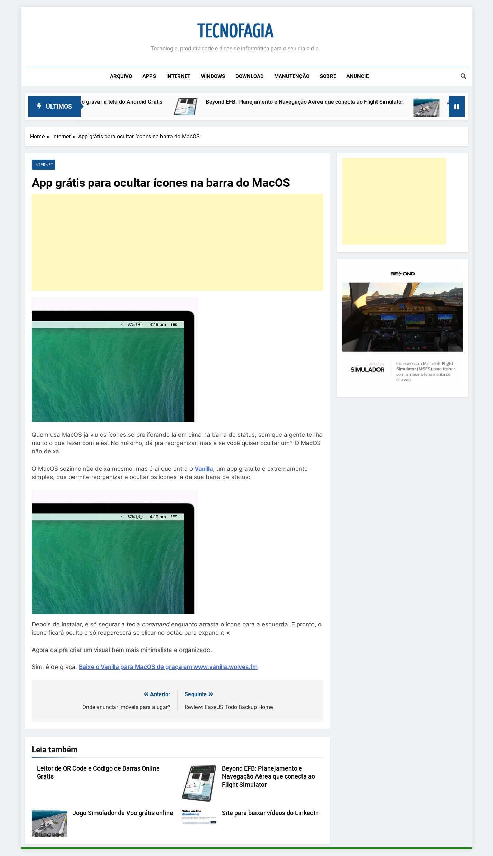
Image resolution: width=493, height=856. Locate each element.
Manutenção (291, 76)
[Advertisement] (177, 242)
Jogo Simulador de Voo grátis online (123, 813)
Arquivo (121, 76)
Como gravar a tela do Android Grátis (123, 102)
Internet (178, 76)
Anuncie (357, 76)
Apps (149, 76)
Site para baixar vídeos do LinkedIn (270, 813)
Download (249, 76)
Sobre (328, 76)
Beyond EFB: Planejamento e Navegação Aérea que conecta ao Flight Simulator (311, 102)
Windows (213, 76)
